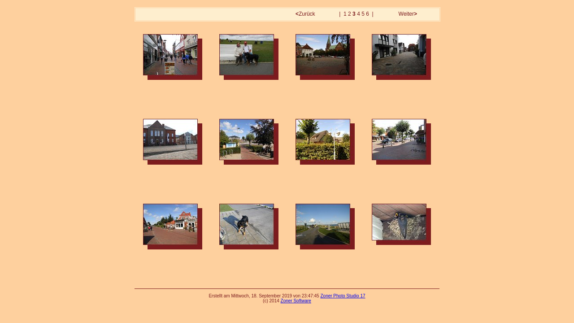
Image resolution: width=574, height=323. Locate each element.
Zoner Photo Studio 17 (342, 295)
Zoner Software (296, 300)
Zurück (306, 14)
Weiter (407, 14)
